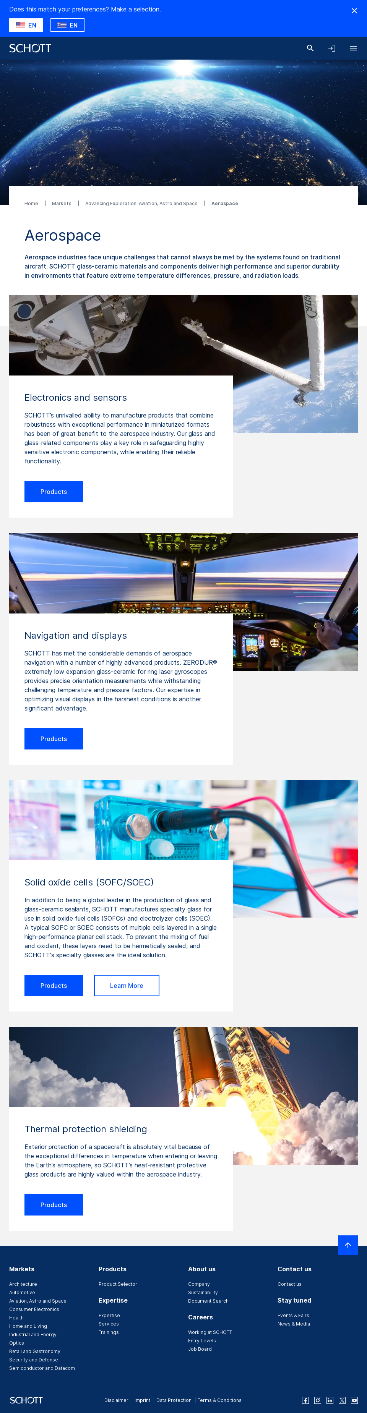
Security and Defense (33, 1360)
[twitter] (342, 1400)
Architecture (23, 1284)
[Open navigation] (353, 48)
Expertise (109, 1315)
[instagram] (317, 1400)
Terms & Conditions (220, 1400)
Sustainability (203, 1292)
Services (109, 1324)
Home (31, 203)
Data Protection (174, 1400)
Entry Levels (202, 1340)
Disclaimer (116, 1400)
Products (54, 491)
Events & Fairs (293, 1315)
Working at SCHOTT (210, 1332)
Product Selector (118, 1284)
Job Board (200, 1349)
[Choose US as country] (26, 25)
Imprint (142, 1400)
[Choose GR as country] (67, 25)
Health (16, 1318)
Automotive (22, 1292)
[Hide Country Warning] (354, 10)
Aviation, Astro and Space (38, 1301)
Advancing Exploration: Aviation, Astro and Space (142, 203)
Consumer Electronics (34, 1309)
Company (199, 1284)
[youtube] (354, 1400)
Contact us (290, 1284)
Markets (62, 203)
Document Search (208, 1301)
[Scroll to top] (348, 1245)
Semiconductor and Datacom (42, 1368)
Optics (16, 1343)
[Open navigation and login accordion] (331, 48)
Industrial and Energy (33, 1334)
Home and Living (28, 1326)
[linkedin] (329, 1400)
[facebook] (305, 1400)
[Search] (310, 48)
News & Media (294, 1324)
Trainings (109, 1332)
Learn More (126, 985)
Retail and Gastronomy (34, 1351)
